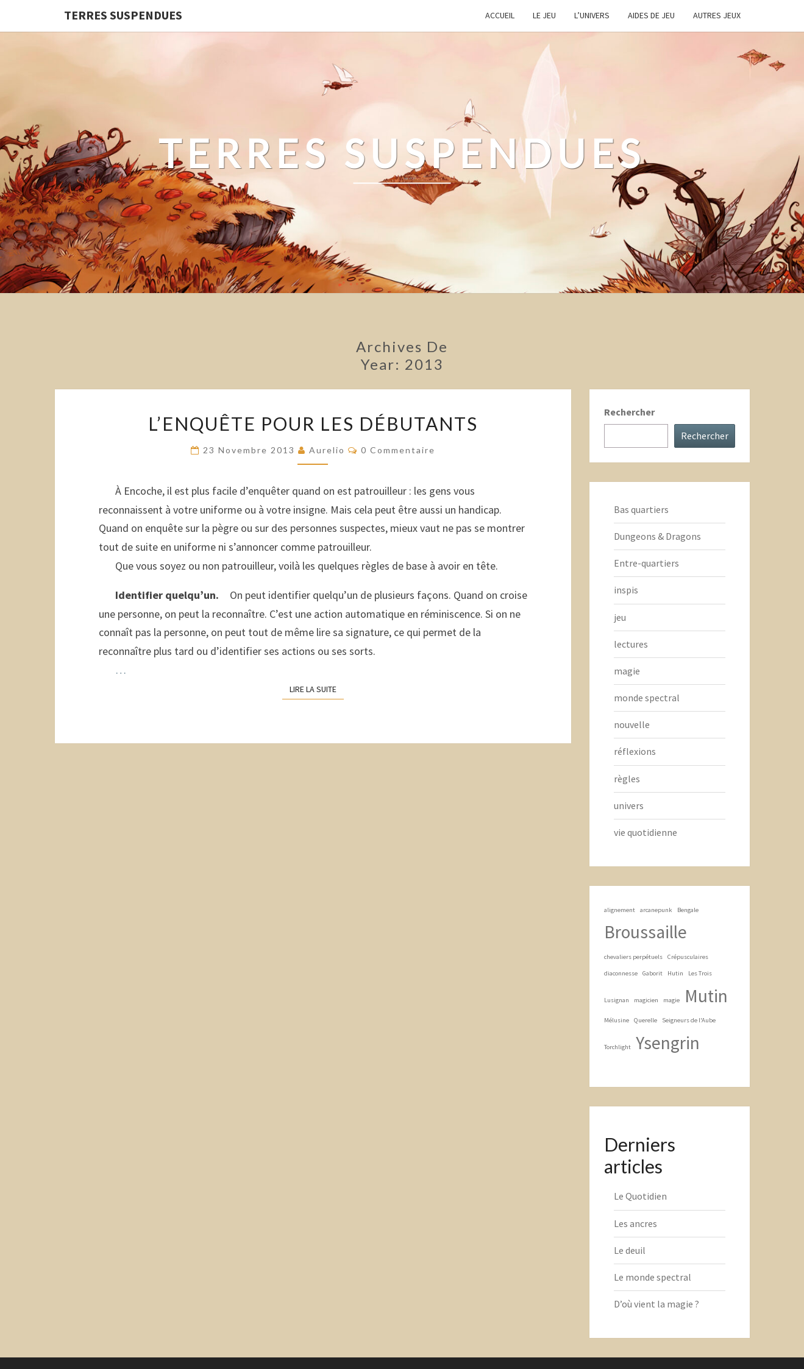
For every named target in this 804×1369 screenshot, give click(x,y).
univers (629, 805)
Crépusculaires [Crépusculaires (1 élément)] (687, 957)
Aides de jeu (651, 15)
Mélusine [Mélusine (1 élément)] (616, 1020)
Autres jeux (717, 15)
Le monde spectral (652, 1277)
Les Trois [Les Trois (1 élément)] (700, 973)
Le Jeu (544, 15)
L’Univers (592, 15)
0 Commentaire (398, 450)
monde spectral (647, 698)
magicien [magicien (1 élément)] (646, 1000)
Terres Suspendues (123, 15)
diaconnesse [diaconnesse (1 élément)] (621, 973)
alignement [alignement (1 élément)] (619, 910)
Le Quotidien (640, 1196)
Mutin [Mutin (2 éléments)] (706, 996)
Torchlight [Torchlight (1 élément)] (617, 1047)
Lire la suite (317, 688)
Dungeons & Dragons (657, 536)
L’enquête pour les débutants (313, 423)
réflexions (635, 751)
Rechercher (629, 412)
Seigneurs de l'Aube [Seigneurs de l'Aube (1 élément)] (689, 1020)
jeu (620, 617)
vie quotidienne (645, 832)
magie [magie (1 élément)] (671, 1000)
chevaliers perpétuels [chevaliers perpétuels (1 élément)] (633, 957)
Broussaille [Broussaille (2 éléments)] (645, 932)
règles (627, 779)
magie (627, 671)
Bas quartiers (641, 509)
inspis (626, 590)
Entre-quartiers (646, 563)
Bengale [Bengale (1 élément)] (688, 910)
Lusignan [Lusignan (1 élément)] (616, 1000)
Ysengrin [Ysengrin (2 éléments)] (668, 1042)
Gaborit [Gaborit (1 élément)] (652, 973)
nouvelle (632, 724)
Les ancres (635, 1223)
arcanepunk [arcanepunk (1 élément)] (656, 910)
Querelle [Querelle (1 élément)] (645, 1020)
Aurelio (327, 450)
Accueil (499, 15)
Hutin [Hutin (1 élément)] (675, 973)
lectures (631, 644)
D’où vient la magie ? (656, 1304)
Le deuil (630, 1250)
